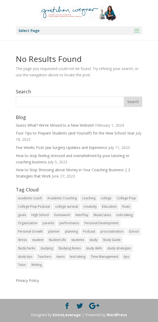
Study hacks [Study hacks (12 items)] (26, 248)
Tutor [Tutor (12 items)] (22, 264)
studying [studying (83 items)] (46, 248)
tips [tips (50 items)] (126, 256)
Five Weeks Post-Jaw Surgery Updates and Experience (61, 147)
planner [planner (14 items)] (54, 231)
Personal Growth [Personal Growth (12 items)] (30, 231)
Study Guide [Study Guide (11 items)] (112, 240)
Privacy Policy (27, 280)
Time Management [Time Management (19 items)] (104, 256)
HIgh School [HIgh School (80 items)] (40, 215)
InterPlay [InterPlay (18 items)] (81, 215)
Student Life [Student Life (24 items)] (57, 240)
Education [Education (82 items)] (109, 206)
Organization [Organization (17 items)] (27, 223)
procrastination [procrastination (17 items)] (112, 231)
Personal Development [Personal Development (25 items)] (101, 223)
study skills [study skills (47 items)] (94, 248)
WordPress (116, 314)
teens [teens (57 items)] (61, 256)
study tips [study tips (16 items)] (25, 256)
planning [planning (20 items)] (71, 231)
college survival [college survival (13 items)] (66, 206)
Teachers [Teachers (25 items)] (44, 256)
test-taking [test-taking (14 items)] (77, 256)
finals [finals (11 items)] (126, 206)
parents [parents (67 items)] (48, 223)
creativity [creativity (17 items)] (90, 206)
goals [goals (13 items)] (22, 215)
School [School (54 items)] (134, 231)
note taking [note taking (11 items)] (124, 215)
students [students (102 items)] (77, 240)
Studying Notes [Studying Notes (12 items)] (69, 248)
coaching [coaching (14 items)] (88, 198)
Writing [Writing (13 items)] (36, 264)
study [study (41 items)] (93, 240)
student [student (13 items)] (37, 240)
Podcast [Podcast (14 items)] (89, 231)
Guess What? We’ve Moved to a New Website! (55, 125)
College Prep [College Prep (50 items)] (126, 198)
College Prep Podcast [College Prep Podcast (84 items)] (34, 206)
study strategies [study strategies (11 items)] (119, 248)
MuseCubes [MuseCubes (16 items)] (102, 215)
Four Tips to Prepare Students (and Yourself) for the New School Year (75, 133)
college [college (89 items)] (106, 198)
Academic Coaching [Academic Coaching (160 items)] (62, 198)
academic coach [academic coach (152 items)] (30, 198)
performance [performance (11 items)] (69, 223)
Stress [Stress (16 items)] (22, 240)
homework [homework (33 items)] (62, 215)
